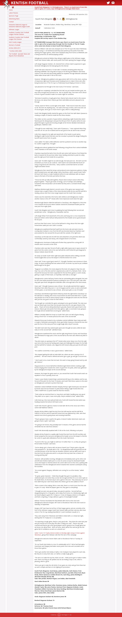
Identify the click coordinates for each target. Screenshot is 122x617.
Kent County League (15, 42)
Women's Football (14, 45)
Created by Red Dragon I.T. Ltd (61, 614)
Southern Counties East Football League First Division (19, 38)
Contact (11, 22)
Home (11, 10)
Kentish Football (29, 2)
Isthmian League (14, 29)
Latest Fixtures (13, 13)
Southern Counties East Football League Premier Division (19, 33)
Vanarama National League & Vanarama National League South (19, 25)
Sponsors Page (13, 16)
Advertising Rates (14, 19)
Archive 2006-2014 (14, 48)
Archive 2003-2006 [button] (15, 51)
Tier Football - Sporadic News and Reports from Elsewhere (19, 55)
